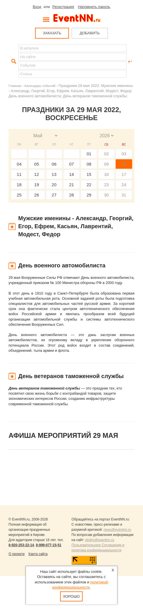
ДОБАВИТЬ (90, 33)
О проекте (17, 554)
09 (106, 164)
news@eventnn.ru (117, 530)
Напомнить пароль (94, 7)
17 (124, 174)
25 (19, 194)
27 (54, 194)
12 (36, 174)
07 (71, 164)
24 (124, 184)
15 (89, 174)
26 (36, 194)
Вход (37, 7)
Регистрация (63, 7)
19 (36, 184)
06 (54, 164)
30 (106, 194)
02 (106, 153)
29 (89, 194)
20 (54, 184)
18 (19, 184)
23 (106, 184)
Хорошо (71, 596)
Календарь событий (39, 86)
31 (124, 194)
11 (19, 174)
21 (71, 184)
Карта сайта (38, 554)
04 (19, 164)
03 (124, 153)
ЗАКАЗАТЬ (52, 33)
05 (36, 164)
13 (54, 174)
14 (71, 174)
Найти (13, 61)
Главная (15, 86)
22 (89, 184)
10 (124, 164)
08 (89, 164)
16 (106, 174)
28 (71, 194)
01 (89, 153)
